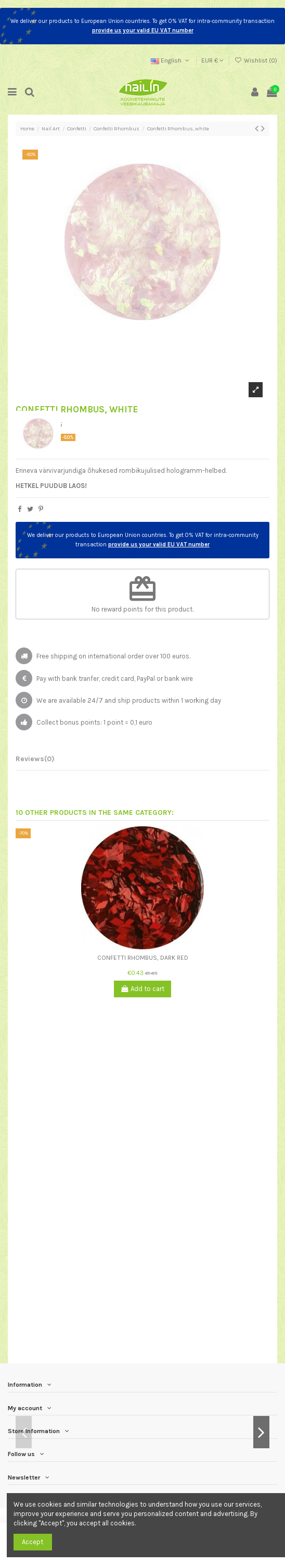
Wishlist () (255, 60)
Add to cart (143, 989)
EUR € (212, 60)
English (171, 60)
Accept (32, 1542)
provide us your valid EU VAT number (142, 30)
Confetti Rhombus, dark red (142, 957)
